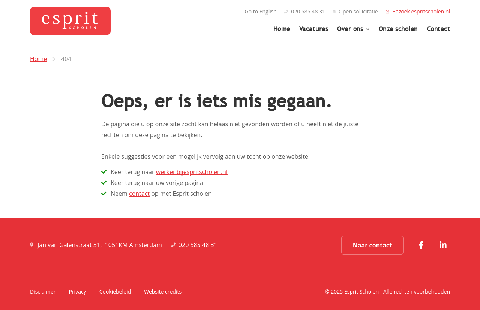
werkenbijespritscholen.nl (192, 172)
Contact (438, 29)
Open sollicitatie (355, 11)
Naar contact (372, 245)
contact (139, 193)
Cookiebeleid (115, 291)
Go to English (261, 11)
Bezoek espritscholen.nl (418, 11)
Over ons (351, 29)
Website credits (163, 291)
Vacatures (313, 29)
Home (281, 29)
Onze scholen (398, 29)
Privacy (77, 291)
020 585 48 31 (304, 11)
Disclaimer (43, 291)
